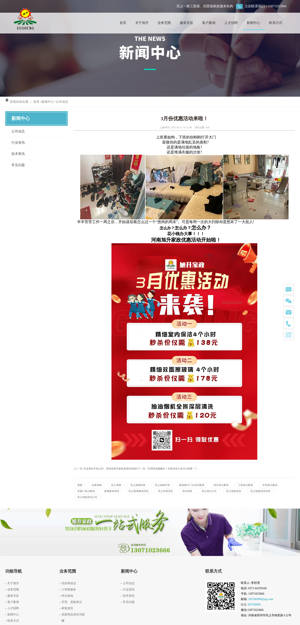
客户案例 (208, 23)
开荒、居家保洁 (71, 602)
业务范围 (164, 23)
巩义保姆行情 (162, 485)
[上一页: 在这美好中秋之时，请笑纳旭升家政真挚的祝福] (105, 468)
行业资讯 (18, 142)
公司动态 (62, 101)
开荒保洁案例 (269, 485)
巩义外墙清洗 (165, 491)
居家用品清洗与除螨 (73, 617)
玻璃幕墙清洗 (111, 491)
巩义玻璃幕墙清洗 (139, 491)
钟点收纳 (67, 595)
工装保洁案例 (245, 485)
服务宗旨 (186, 23)
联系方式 (275, 23)
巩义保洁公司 (209, 491)
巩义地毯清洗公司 (87, 497)
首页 (123, 23)
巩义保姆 (116, 485)
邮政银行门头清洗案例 (191, 485)
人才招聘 (231, 23)
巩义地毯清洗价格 (260, 491)
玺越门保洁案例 (86, 491)
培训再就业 (68, 583)
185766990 (253, 604)
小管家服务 (68, 589)
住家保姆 (97, 485)
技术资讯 (18, 154)
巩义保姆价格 (137, 485)
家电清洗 (67, 608)
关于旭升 (142, 23)
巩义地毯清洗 (233, 491)
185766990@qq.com (260, 599)
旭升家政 (187, 491)
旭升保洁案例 (221, 485)
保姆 (79, 485)
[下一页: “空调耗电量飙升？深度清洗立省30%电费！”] (167, 468)
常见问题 (18, 165)
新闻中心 (253, 23)
